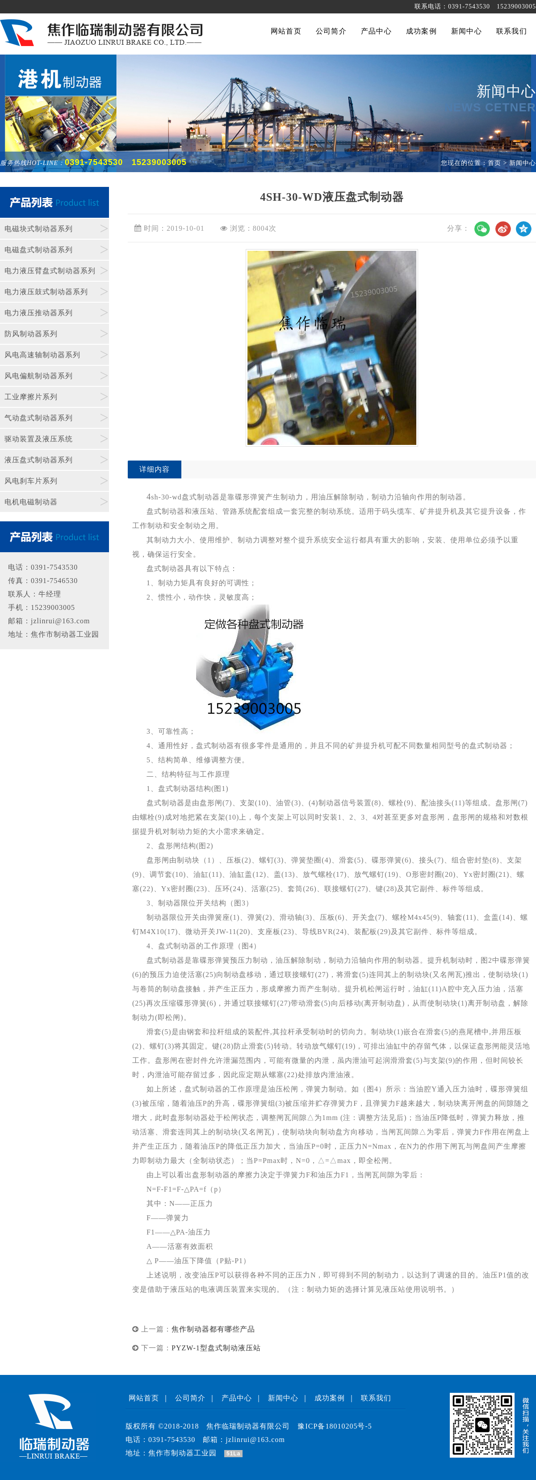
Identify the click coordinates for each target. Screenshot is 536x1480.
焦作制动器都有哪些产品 (213, 1329)
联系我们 (376, 1398)
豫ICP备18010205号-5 (334, 1426)
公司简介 (190, 1398)
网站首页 (144, 1398)
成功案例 (329, 1398)
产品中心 (237, 1398)
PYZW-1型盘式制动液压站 (216, 1348)
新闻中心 (283, 1398)
